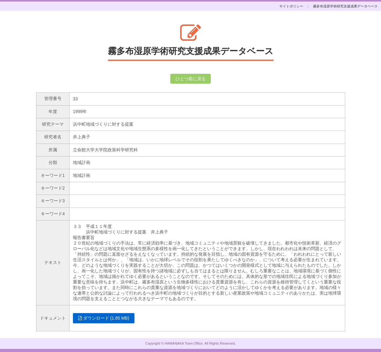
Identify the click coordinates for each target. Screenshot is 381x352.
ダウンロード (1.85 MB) (103, 318)
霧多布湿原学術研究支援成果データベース (345, 6)
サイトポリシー (291, 6)
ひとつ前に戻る (191, 78)
